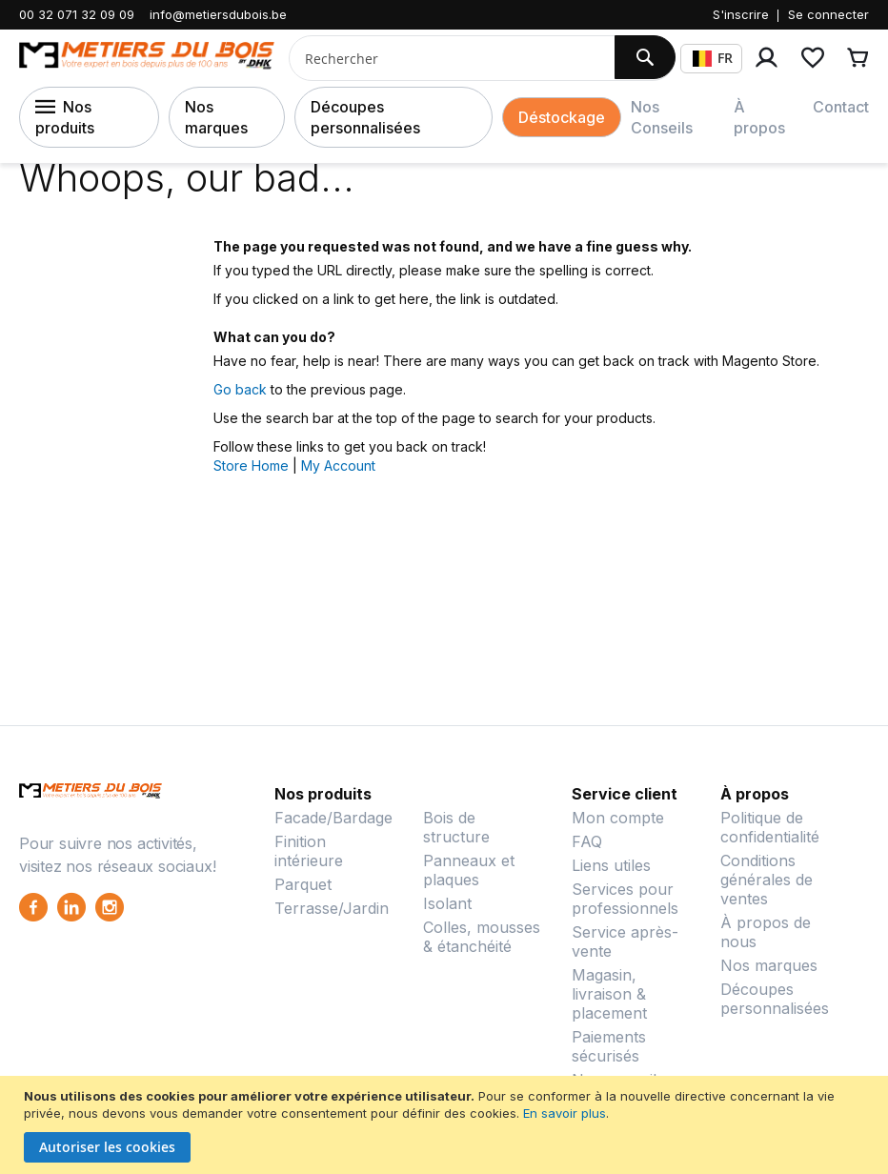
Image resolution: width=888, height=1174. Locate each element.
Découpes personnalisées (365, 117)
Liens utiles (611, 865)
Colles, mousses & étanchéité (481, 937)
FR (713, 58)
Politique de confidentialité (769, 827)
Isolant (447, 903)
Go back (240, 389)
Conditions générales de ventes (766, 879)
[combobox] (444, 58)
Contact (841, 106)
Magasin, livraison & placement (609, 993)
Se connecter (828, 14)
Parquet (303, 884)
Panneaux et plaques (469, 870)
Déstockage (561, 117)
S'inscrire (741, 14)
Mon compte (618, 817)
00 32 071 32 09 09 (76, 14)
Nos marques (216, 117)
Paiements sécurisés (609, 1046)
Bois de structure (456, 827)
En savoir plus (564, 1113)
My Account (338, 465)
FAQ (587, 841)
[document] (446, 1125)
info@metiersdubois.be (218, 14)
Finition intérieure (308, 851)
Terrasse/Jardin (331, 908)
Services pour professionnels (625, 899)
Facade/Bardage (333, 817)
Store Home (251, 465)
